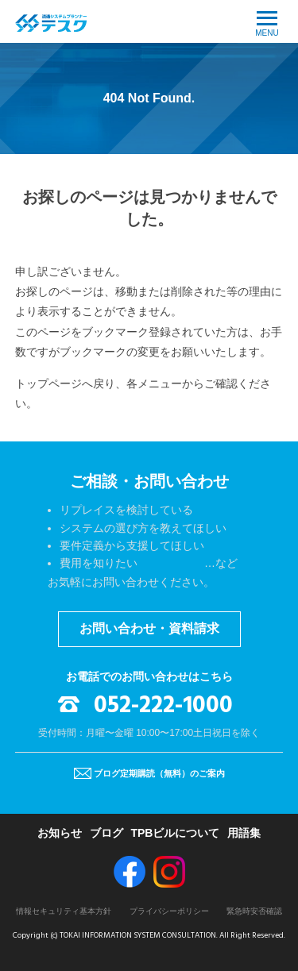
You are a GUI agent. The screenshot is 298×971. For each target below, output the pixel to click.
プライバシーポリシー (169, 911)
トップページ (48, 383)
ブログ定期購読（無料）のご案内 (159, 773)
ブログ (106, 833)
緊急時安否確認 (254, 911)
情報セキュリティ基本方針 (63, 911)
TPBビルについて (174, 833)
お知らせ (59, 833)
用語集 (244, 833)
